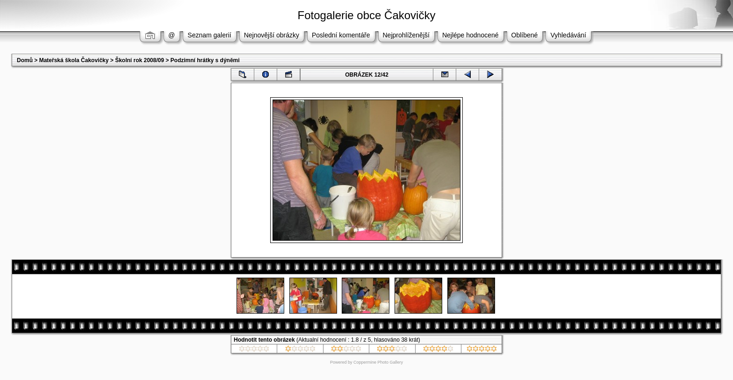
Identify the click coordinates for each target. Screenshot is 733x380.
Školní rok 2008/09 (139, 60)
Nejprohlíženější (406, 35)
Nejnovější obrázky (271, 35)
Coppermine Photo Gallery (378, 362)
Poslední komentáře (341, 35)
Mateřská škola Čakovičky (74, 60)
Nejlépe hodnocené (470, 35)
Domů (25, 60)
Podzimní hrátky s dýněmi (205, 60)
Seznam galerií (209, 35)
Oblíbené (524, 35)
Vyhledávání (568, 35)
